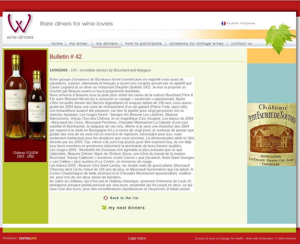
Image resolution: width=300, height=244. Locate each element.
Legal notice (137, 238)
